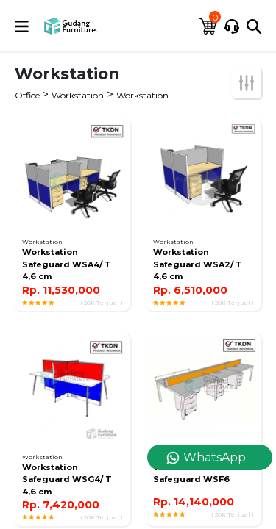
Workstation (78, 95)
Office (28, 95)
